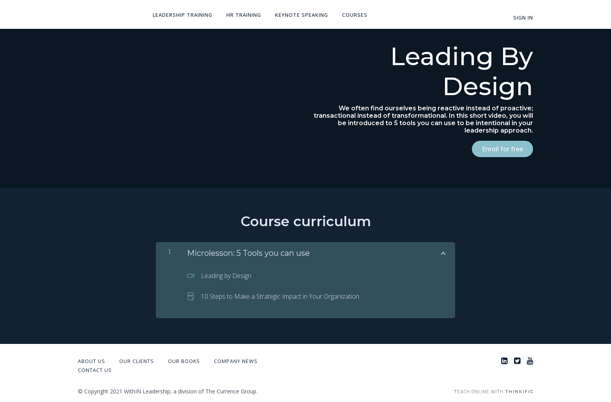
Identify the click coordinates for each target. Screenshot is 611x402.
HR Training (243, 14)
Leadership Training (182, 14)
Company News (236, 361)
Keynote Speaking (301, 14)
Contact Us (95, 370)
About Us (91, 361)
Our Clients (136, 361)
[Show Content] (442, 251)
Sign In (523, 17)
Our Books (184, 361)
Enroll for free (502, 149)
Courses (354, 14)
